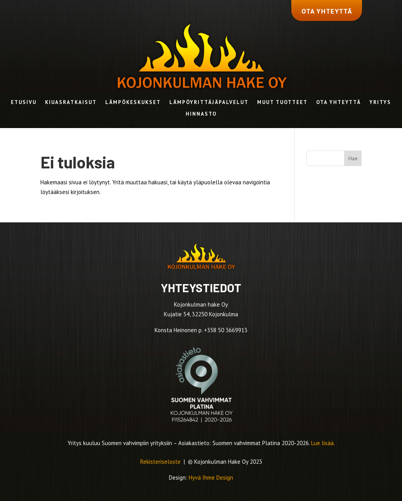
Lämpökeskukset (133, 103)
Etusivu (24, 103)
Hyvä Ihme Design (211, 477)
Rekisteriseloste (161, 461)
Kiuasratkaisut (71, 103)
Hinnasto (201, 114)
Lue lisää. (323, 443)
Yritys (380, 103)
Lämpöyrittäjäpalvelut (209, 103)
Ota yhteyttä (338, 103)
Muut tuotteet (282, 103)
